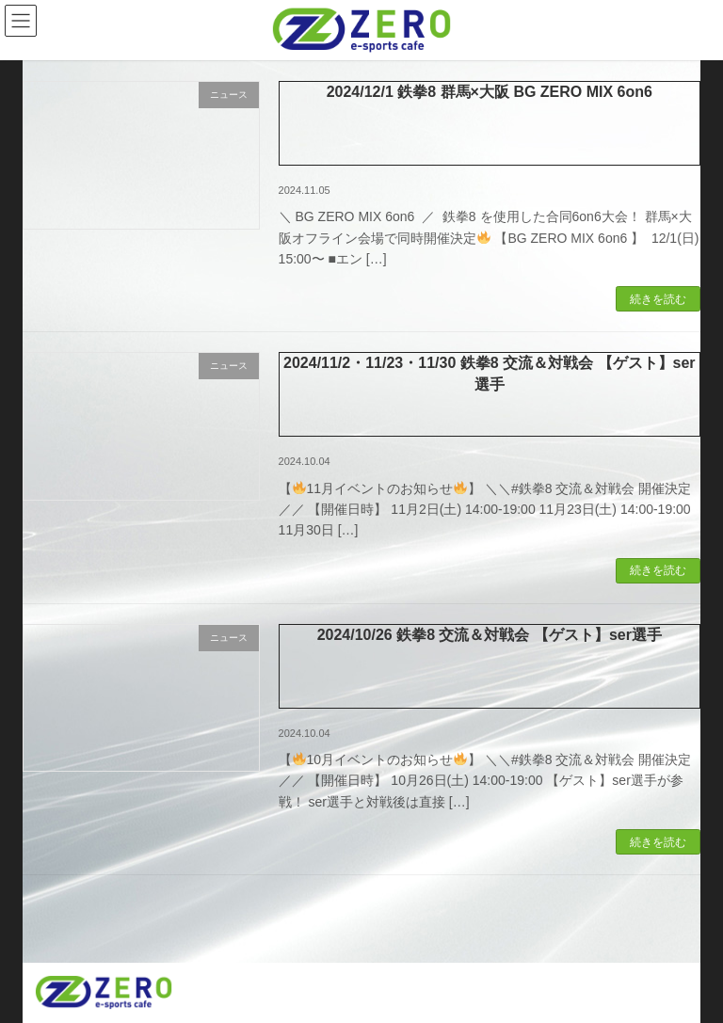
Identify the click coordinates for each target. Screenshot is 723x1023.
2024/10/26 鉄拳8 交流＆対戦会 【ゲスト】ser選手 (489, 635)
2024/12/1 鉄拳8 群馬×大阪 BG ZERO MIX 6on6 (489, 92)
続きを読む (658, 299)
